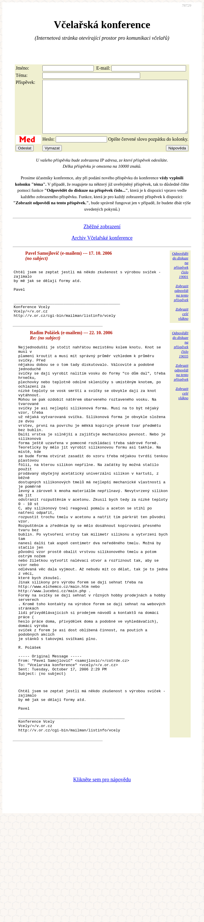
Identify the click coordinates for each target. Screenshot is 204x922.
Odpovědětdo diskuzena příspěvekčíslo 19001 (180, 275)
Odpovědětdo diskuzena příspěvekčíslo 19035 (180, 365)
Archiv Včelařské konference (102, 248)
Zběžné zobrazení (102, 237)
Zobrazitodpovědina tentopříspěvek (181, 303)
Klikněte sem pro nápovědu (102, 878)
